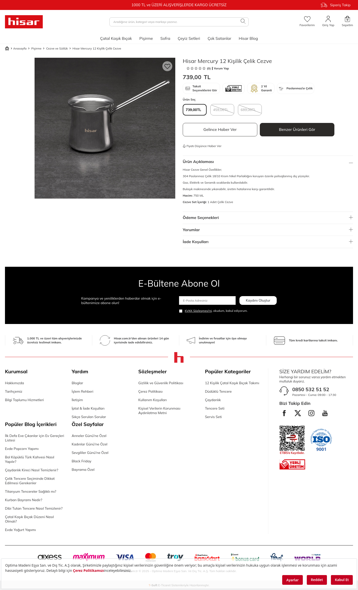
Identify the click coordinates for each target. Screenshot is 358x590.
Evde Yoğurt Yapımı (20, 530)
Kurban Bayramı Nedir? (23, 500)
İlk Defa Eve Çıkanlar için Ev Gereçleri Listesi (34, 437)
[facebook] (284, 413)
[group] (105, 128)
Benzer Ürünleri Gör (297, 129)
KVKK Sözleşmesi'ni (198, 311)
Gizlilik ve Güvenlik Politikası (160, 383)
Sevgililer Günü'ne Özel (90, 452)
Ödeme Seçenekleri (268, 217)
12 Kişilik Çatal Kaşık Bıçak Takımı (232, 383)
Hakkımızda (14, 383)
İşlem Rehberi (82, 391)
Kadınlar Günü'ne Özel (89, 444)
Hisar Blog (248, 38)
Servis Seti (213, 417)
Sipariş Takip (335, 5)
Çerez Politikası (150, 391)
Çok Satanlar (219, 38)
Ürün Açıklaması (268, 161)
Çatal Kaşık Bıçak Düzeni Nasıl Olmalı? (29, 519)
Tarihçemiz (13, 391)
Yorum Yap (221, 68)
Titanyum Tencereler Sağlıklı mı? (30, 491)
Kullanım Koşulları (152, 400)
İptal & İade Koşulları (88, 408)
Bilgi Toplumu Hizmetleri (24, 400)
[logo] (24, 22)
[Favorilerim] (307, 21)
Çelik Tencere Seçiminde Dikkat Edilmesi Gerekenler (30, 480)
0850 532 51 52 (310, 389)
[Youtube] (325, 413)
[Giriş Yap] (328, 21)
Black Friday (81, 461)
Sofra (165, 38)
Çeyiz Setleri (189, 38)
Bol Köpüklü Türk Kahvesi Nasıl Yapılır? (29, 459)
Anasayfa (16, 48)
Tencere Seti (214, 408)
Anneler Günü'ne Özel (89, 435)
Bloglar (77, 383)
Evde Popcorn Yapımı (22, 448)
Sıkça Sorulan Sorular (89, 417)
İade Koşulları (268, 241)
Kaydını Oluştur (258, 300)
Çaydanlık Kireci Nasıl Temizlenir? (31, 470)
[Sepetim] (347, 21)
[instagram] (312, 413)
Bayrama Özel (83, 469)
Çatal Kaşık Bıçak (116, 38)
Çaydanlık (213, 400)
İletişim (77, 400)
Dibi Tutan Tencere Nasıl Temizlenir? (34, 508)
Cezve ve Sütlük (57, 48)
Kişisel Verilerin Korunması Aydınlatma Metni (159, 410)
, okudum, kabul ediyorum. (213, 311)
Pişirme (146, 38)
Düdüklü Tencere (218, 391)
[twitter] (298, 413)
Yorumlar (268, 229)
